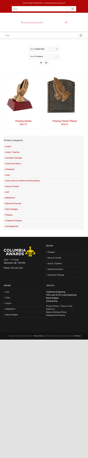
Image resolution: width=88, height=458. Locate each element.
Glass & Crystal (12, 186)
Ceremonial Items (13, 163)
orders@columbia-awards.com (54, 3)
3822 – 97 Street (11, 260)
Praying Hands (23, 120)
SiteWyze (77, 336)
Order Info (50, 309)
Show (36, 56)
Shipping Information (55, 315)
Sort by (37, 49)
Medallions (10, 198)
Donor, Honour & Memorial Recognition (22, 180)
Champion (10, 169)
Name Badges (11, 209)
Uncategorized (11, 226)
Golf (7, 192)
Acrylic (8, 146)
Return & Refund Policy (56, 312)
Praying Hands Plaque (64, 120)
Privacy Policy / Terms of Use (59, 306)
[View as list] (46, 62)
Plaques (9, 215)
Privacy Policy (38, 336)
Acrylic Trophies (12, 152)
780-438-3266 (37, 3)
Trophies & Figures (13, 220)
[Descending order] (57, 49)
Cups (7, 175)
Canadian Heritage (13, 158)
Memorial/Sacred (13, 203)
